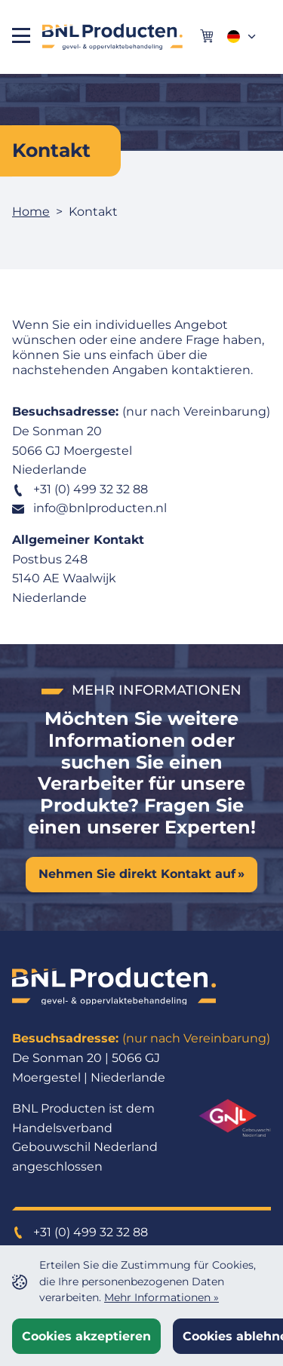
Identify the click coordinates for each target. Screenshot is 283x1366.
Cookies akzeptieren (86, 1336)
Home (31, 211)
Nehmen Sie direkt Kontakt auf (136, 874)
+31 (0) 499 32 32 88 (80, 489)
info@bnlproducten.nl (89, 508)
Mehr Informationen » (161, 1297)
